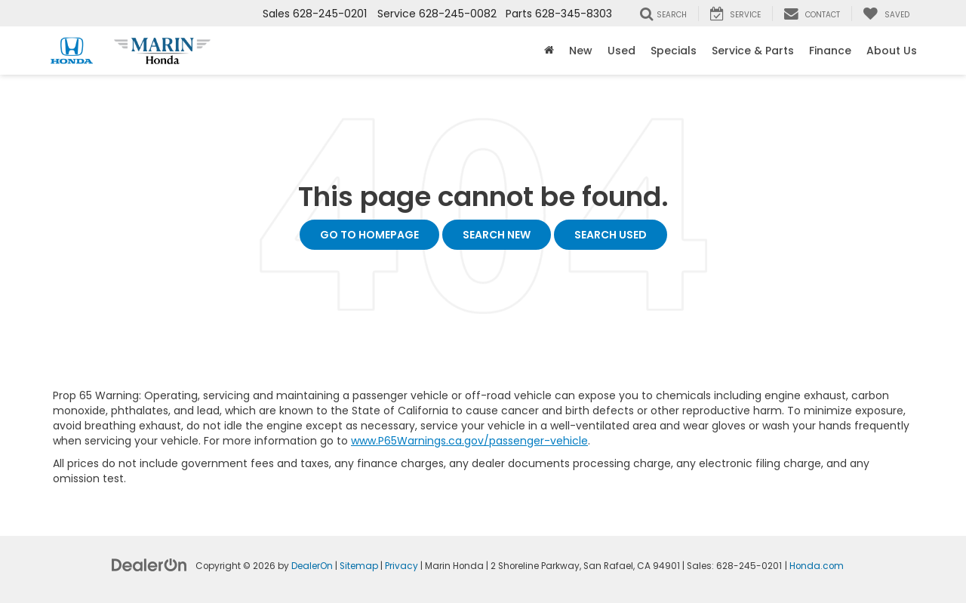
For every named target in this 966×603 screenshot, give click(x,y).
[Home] (549, 50)
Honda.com (816, 566)
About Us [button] (891, 50)
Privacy (401, 566)
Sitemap (359, 566)
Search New (497, 234)
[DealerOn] (149, 564)
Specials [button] (674, 50)
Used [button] (621, 50)
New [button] (580, 50)
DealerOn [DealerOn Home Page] (312, 566)
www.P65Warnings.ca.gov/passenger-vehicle (469, 440)
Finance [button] (830, 50)
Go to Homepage (369, 234)
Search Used (610, 234)
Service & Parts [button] (753, 50)
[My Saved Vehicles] (886, 13)
